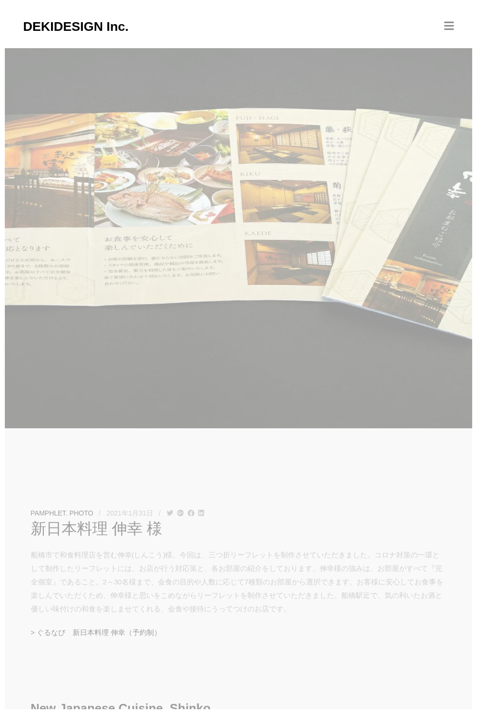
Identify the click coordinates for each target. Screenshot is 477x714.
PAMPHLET (48, 513)
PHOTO (81, 513)
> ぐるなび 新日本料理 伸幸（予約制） (96, 632)
